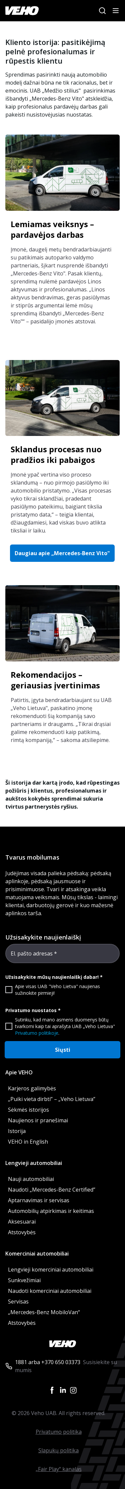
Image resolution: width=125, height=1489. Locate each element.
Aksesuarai (22, 1221)
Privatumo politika (59, 1431)
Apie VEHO (19, 1072)
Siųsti (62, 1049)
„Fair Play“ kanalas (59, 1469)
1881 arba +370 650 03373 (47, 1362)
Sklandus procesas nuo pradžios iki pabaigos (56, 454)
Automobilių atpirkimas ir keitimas (51, 1211)
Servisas (18, 1301)
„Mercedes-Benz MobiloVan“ (44, 1312)
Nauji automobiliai (31, 1179)
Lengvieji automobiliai (33, 1163)
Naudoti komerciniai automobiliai (49, 1291)
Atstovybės (22, 1232)
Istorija (17, 1131)
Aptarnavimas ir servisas (38, 1200)
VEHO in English (28, 1141)
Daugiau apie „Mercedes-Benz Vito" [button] (62, 553)
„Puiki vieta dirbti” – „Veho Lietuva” (51, 1099)
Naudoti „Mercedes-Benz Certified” (51, 1189)
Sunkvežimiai (24, 1280)
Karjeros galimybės (32, 1088)
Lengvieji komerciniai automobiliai (50, 1269)
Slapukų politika (58, 1450)
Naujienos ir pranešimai (38, 1120)
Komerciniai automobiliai (37, 1253)
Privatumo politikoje (36, 1033)
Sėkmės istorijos (28, 1109)
